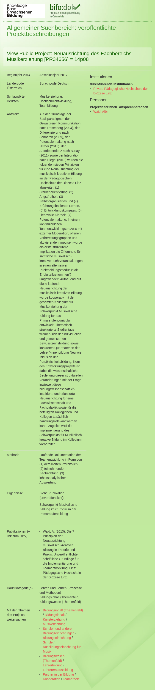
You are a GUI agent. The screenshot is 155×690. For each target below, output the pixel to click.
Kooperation (51, 679)
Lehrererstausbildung (58, 670)
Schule (48, 642)
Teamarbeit (71, 679)
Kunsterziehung (54, 619)
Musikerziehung (54, 624)
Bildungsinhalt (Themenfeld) (63, 610)
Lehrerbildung (53, 665)
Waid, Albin (101, 111)
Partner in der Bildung (58, 674)
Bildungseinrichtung (57, 638)
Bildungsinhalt (55, 615)
